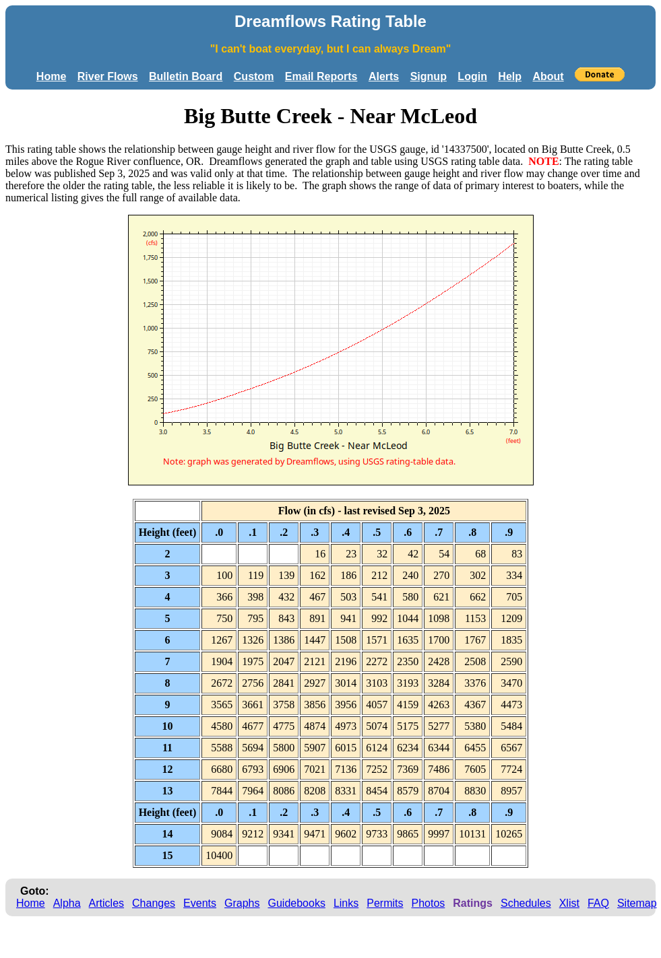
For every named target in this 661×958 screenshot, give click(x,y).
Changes (153, 903)
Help (510, 76)
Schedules (526, 903)
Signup (428, 76)
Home (51, 76)
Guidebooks (296, 903)
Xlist (569, 903)
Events (199, 903)
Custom (254, 76)
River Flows (107, 76)
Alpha (67, 903)
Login (472, 76)
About (547, 76)
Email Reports (321, 76)
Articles (106, 903)
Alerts (384, 76)
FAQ (598, 903)
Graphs (241, 903)
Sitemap (637, 903)
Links (346, 903)
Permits (385, 903)
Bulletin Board (185, 76)
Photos (428, 903)
